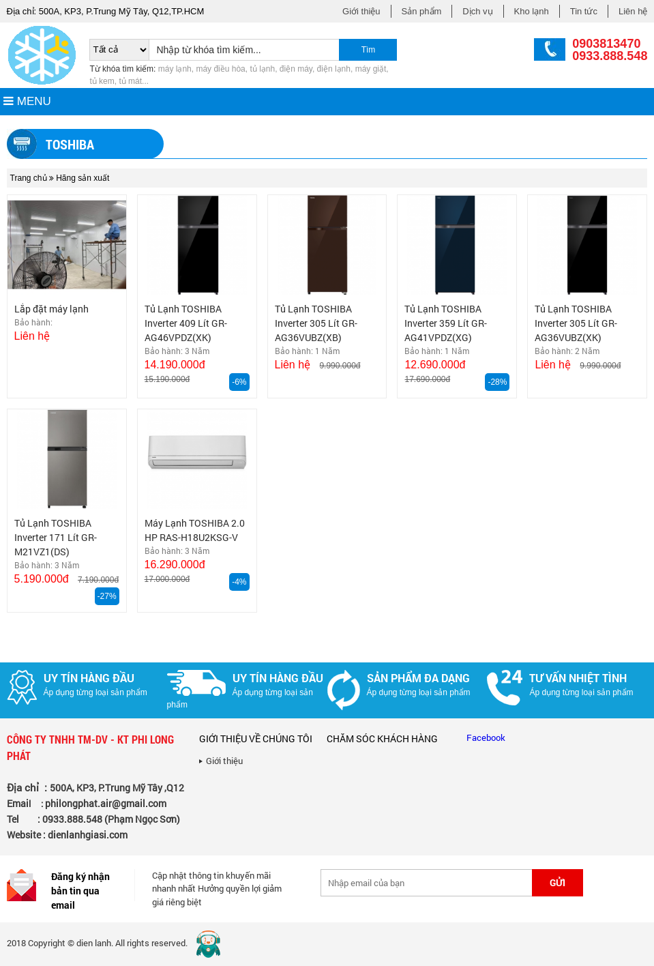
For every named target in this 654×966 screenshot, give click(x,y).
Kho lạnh (531, 11)
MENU (27, 101)
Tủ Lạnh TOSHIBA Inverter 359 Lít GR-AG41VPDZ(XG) (445, 323)
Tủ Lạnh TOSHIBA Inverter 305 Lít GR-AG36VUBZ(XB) (316, 323)
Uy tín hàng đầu (89, 678)
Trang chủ (28, 178)
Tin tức (583, 11)
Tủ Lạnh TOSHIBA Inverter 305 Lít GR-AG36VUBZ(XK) (576, 323)
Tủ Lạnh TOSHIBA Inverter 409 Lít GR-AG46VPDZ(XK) (186, 323)
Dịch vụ (477, 11)
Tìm (368, 50)
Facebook (485, 737)
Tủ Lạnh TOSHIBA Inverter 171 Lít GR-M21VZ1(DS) (55, 537)
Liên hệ (633, 11)
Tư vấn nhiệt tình (578, 678)
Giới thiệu (361, 11)
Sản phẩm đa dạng (418, 678)
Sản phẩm (422, 11)
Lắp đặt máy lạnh (51, 308)
